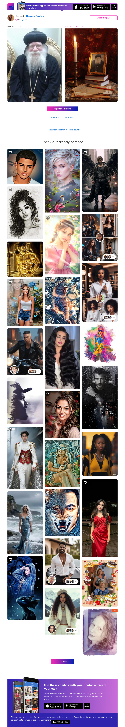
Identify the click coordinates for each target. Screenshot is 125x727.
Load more (62, 661)
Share (104, 18)
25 (24, 19)
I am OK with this (60, 722)
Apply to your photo (62, 109)
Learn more (46, 720)
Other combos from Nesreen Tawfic (62, 130)
